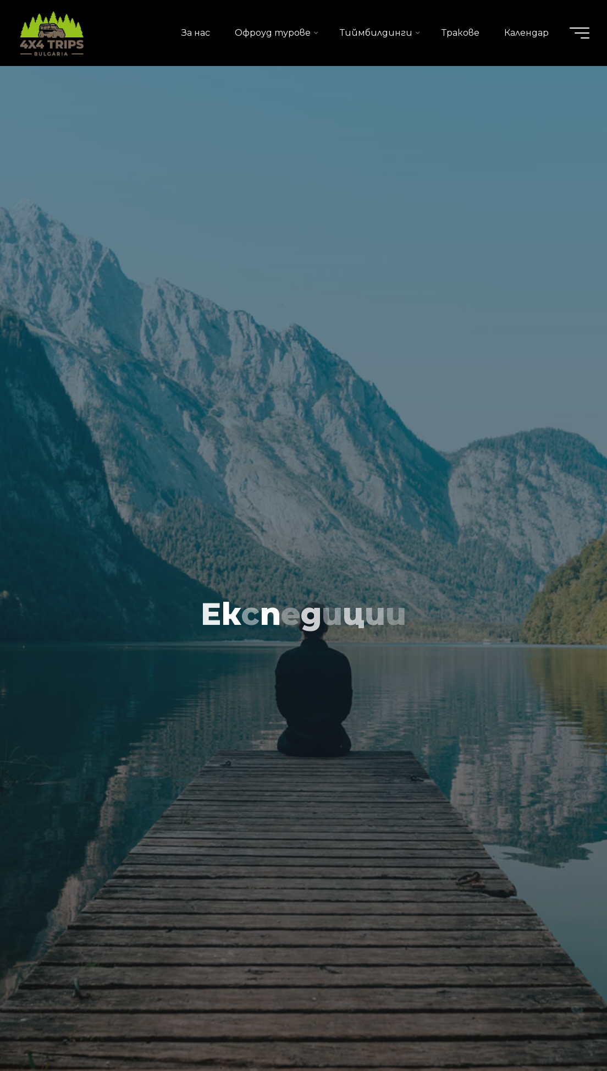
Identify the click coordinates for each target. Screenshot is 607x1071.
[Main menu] (579, 33)
